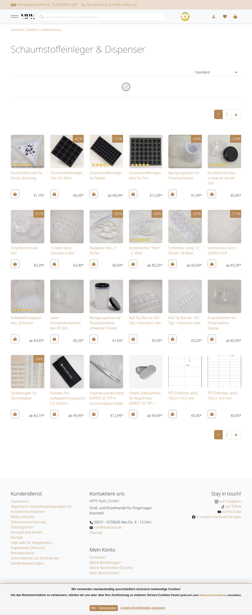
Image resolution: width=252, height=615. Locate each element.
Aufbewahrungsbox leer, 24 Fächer (26, 320)
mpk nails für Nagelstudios (31, 542)
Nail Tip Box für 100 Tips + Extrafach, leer (184, 320)
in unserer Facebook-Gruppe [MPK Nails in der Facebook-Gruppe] (218, 516)
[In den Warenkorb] (15, 194)
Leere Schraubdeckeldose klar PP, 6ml (65, 322)
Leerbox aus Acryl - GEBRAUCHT (222, 250)
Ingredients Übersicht (28, 547)
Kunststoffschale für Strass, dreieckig (26, 175)
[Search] (101, 17)
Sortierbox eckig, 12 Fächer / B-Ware (183, 250)
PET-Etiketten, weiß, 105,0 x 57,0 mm (183, 395)
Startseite (17, 30)
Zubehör (32, 30)
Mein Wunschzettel (104, 572)
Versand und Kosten (26, 532)
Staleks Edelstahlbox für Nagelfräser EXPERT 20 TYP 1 (145, 398)
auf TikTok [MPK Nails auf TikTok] (233, 506)
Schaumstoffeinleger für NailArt (106, 175)
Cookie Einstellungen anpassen (142, 608)
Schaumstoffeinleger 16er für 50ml (66, 175)
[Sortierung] (217, 72)
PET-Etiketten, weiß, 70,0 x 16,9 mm (223, 395)
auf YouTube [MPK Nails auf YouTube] (231, 511)
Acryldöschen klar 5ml (24, 250)
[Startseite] (28, 16)
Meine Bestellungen (105, 562)
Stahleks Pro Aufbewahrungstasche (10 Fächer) (67, 398)
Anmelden (98, 557)
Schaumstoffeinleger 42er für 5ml (145, 175)
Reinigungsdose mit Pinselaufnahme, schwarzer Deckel (105, 322)
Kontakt (17, 537)
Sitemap (96, 532)
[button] (14, 16)
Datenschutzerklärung (28, 522)
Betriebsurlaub (22, 553)
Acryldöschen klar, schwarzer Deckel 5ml (222, 177)
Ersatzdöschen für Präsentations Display (222, 322)
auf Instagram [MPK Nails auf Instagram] (229, 501)
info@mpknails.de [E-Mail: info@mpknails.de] (107, 527)
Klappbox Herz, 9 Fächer (103, 250)
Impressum (20, 501)
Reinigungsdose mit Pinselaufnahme (183, 175)
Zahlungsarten (22, 527)
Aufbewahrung (51, 30)
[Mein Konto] (214, 16)
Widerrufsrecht (22, 516)
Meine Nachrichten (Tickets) (111, 567)
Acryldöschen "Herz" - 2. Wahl (144, 250)
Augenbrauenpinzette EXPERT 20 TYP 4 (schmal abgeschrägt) (107, 398)
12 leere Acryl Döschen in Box (62, 250)
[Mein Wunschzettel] (225, 16)
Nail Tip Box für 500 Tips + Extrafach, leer (145, 320)
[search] (41, 16)
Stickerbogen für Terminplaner (24, 395)
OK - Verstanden (104, 608)
